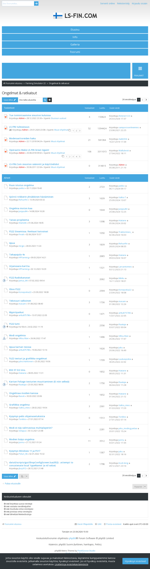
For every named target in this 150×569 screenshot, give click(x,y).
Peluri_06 (23, 453)
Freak (21, 234)
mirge (21, 245)
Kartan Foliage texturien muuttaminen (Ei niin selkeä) (39, 381)
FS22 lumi (14, 323)
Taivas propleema (19, 219)
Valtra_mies (24, 407)
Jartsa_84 (23, 280)
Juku (121, 347)
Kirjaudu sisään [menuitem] (139, 3)
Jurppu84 (23, 211)
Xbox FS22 (14, 289)
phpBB (72, 538)
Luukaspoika (125, 359)
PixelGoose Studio (86, 550)
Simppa (22, 430)
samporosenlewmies (129, 127)
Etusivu (75, 29)
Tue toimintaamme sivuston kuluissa (30, 115)
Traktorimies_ (125, 232)
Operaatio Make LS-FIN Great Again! (29, 149)
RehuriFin (23, 199)
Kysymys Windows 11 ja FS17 (24, 450)
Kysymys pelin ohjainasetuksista (27, 416)
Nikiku (121, 278)
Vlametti (22, 222)
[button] (146, 100)
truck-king (123, 463)
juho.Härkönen (26, 361)
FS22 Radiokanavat (19, 277)
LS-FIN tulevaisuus (19, 126)
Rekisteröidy (123, 3)
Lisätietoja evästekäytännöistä (71, 564)
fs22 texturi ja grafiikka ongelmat (28, 358)
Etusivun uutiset (58, 118)
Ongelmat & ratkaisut (19, 92)
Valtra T (122, 197)
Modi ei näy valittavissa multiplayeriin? (30, 427)
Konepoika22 (25, 292)
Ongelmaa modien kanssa (23, 393)
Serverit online (107, 3)
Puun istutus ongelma (21, 185)
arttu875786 (24, 315)
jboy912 (22, 468)
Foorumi (75, 52)
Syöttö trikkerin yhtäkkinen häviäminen (31, 196)
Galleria (75, 44)
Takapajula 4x (17, 254)
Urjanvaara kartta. (19, 266)
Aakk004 (123, 139)
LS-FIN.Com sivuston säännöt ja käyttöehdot (34, 164)
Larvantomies (125, 266)
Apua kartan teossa (20, 346)
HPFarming (24, 257)
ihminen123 (124, 115)
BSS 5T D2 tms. (17, 370)
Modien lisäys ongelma (21, 439)
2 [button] (142, 99)
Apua (12, 242)
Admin (22, 118)
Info (75, 37)
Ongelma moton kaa (20, 208)
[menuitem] (112, 524)
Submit (36, 3)
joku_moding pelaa (128, 428)
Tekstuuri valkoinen (20, 300)
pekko (22, 188)
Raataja (122, 324)
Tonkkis (22, 419)
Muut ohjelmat (61, 129)
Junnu (21, 442)
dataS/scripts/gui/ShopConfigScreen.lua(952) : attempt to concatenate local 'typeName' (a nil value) (41, 464)
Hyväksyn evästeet (135, 561)
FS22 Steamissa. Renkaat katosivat (28, 231)
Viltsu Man (24, 338)
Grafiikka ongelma (19, 404)
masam (22, 303)
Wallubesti (124, 150)
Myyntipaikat (16, 312)
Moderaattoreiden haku (22, 138)
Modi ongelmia (17, 335)
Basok (22, 396)
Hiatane (122, 220)
